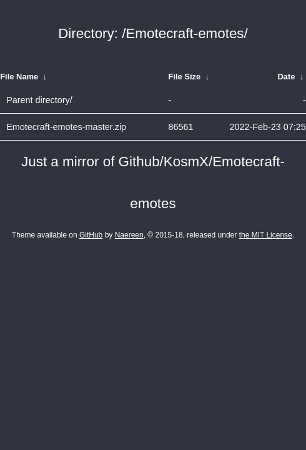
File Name (19, 76)
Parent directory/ (39, 100)
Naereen (129, 235)
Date (286, 76)
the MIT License (265, 235)
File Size (184, 76)
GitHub (90, 235)
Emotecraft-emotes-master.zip (66, 127)
